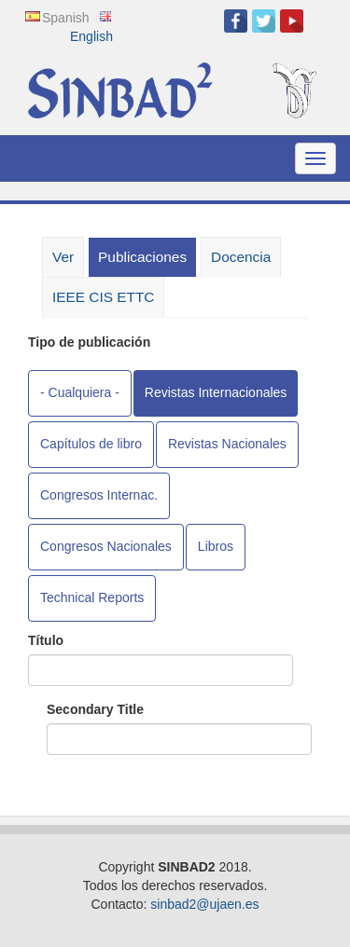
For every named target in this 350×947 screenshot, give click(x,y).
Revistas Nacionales (227, 443)
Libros (215, 546)
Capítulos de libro (91, 443)
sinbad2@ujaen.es (204, 904)
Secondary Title (95, 709)
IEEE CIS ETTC (103, 297)
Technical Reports (92, 597)
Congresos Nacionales (106, 546)
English (91, 36)
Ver (63, 257)
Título (45, 640)
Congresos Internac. (99, 494)
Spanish (66, 17)
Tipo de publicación (89, 342)
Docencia (241, 257)
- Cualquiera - (79, 392)
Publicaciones (147, 262)
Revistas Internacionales (216, 392)
